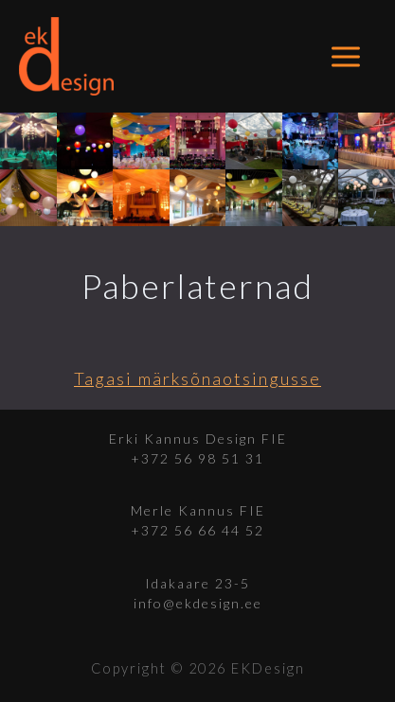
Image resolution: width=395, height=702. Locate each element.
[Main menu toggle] (346, 56)
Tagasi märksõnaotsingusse (197, 378)
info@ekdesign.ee (198, 603)
